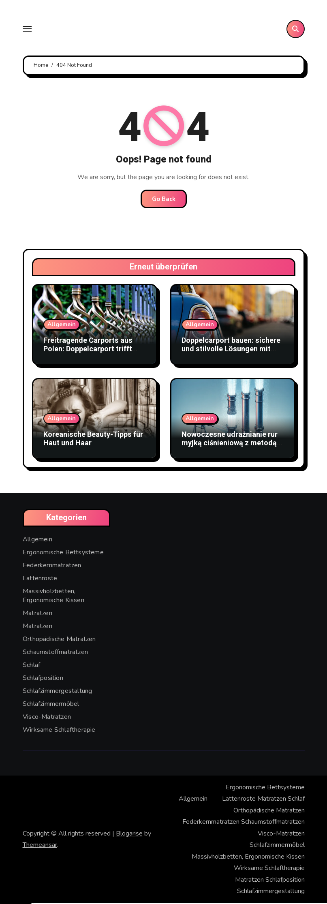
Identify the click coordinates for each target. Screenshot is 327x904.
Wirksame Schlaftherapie (59, 730)
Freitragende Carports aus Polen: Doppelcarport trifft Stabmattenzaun (88, 350)
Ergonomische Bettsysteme (63, 553)
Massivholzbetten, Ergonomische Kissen (53, 596)
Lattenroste (40, 579)
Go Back (163, 200)
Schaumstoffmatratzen (55, 652)
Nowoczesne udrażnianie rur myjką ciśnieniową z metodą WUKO (230, 444)
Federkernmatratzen (52, 566)
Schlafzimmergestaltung (57, 691)
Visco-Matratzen (47, 717)
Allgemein (61, 325)
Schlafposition (43, 678)
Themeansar (40, 845)
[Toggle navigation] (27, 29)
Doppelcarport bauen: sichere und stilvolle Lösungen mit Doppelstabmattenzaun (231, 350)
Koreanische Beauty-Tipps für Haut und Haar (93, 440)
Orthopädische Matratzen (59, 639)
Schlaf (31, 665)
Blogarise (129, 834)
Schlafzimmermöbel (51, 704)
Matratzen (37, 613)
